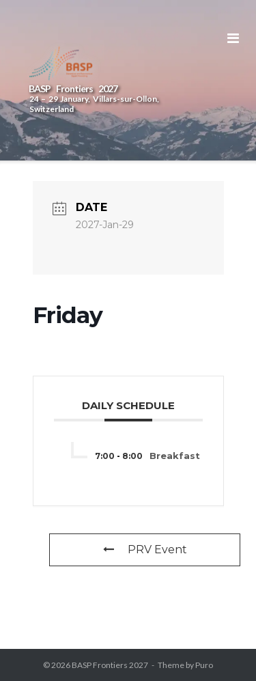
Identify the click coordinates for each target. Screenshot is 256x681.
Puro (204, 665)
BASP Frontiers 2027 (110, 665)
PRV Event (145, 549)
